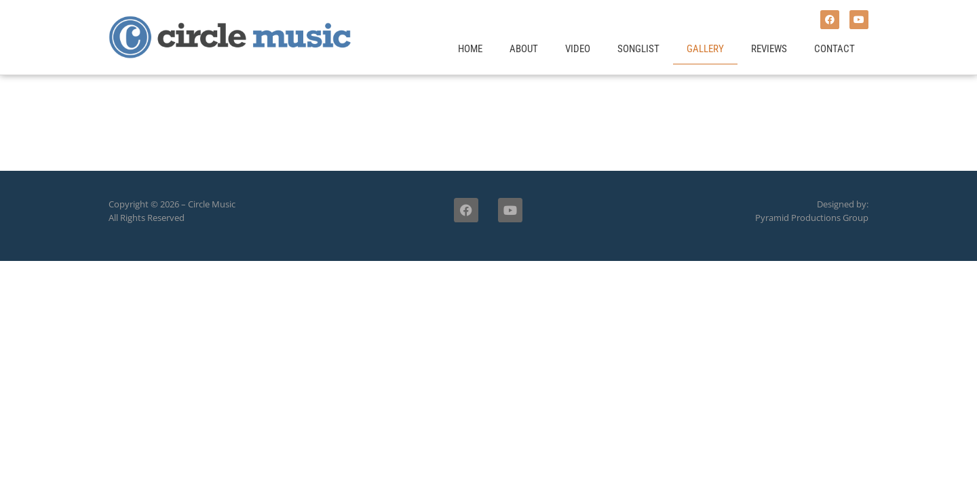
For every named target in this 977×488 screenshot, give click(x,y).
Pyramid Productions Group (811, 217)
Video (577, 49)
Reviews (769, 49)
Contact (834, 49)
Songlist (638, 49)
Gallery (705, 49)
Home (470, 49)
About (524, 49)
